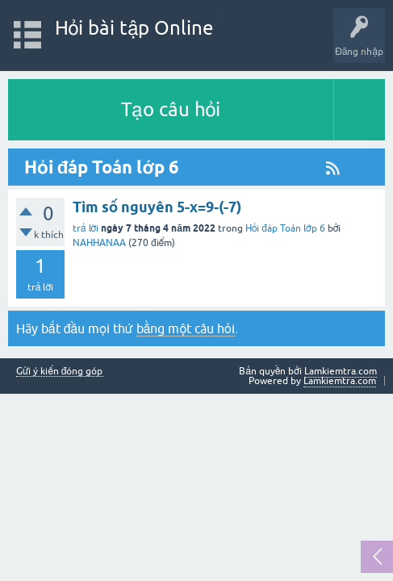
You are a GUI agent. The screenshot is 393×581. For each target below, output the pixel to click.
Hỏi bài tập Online (134, 28)
